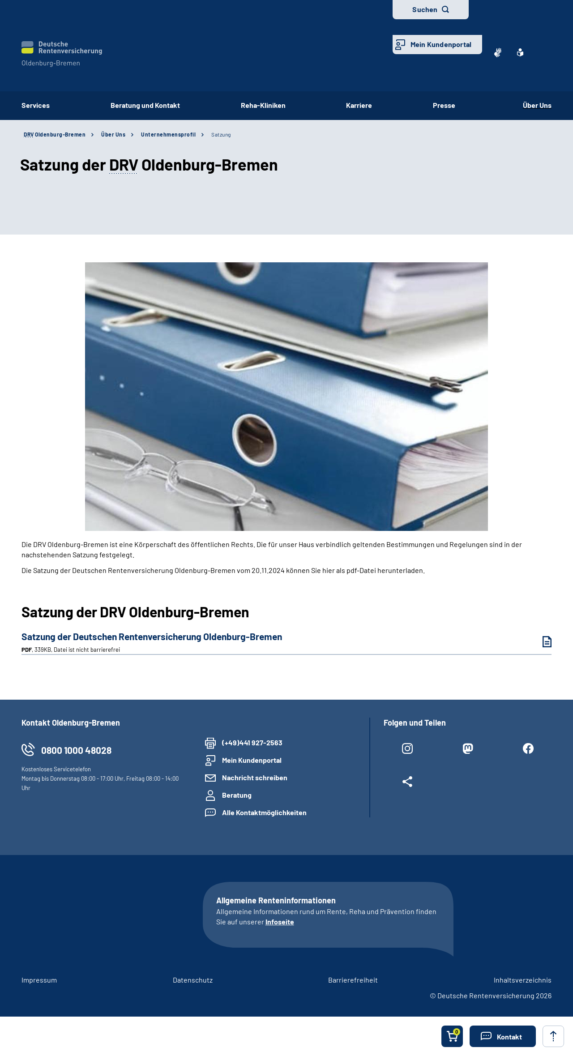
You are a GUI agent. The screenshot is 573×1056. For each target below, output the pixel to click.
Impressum (39, 979)
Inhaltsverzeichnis (523, 979)
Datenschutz (193, 979)
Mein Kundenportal (441, 44)
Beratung (237, 795)
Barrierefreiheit (353, 979)
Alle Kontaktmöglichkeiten (264, 812)
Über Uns (537, 105)
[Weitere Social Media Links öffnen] (407, 783)
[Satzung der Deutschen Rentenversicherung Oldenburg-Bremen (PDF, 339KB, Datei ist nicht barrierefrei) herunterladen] (540, 641)
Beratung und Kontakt (145, 105)
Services (35, 105)
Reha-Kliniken (263, 105)
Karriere (359, 105)
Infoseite (279, 921)
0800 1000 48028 (76, 750)
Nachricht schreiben (254, 777)
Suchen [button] (424, 9)
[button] (503, 1036)
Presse (447, 105)
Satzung (221, 134)
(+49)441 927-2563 (252, 742)
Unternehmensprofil (168, 134)
